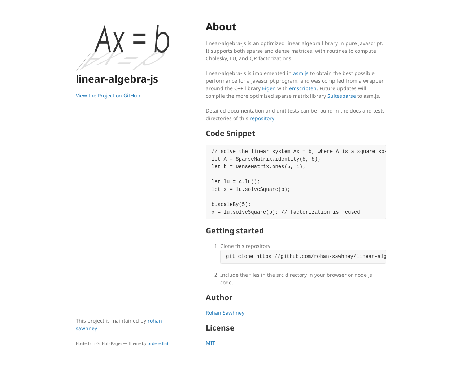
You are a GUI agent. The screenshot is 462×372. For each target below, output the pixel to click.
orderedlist (158, 343)
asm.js (301, 73)
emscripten (303, 88)
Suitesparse (341, 95)
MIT (210, 343)
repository (262, 118)
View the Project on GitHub (108, 95)
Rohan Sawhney (225, 312)
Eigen (269, 88)
